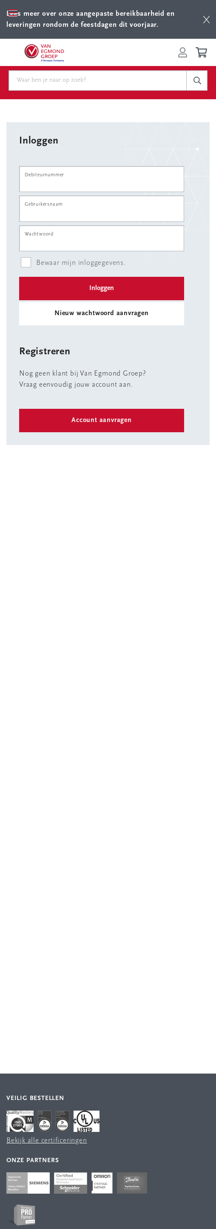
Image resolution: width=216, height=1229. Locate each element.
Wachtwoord (39, 234)
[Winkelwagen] (203, 52)
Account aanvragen (101, 420)
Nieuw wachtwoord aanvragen (101, 313)
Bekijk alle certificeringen (46, 1140)
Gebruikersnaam (44, 204)
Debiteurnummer (44, 175)
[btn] (206, 19)
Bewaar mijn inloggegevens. (81, 263)
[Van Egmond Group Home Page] (43, 52)
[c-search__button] (196, 80)
